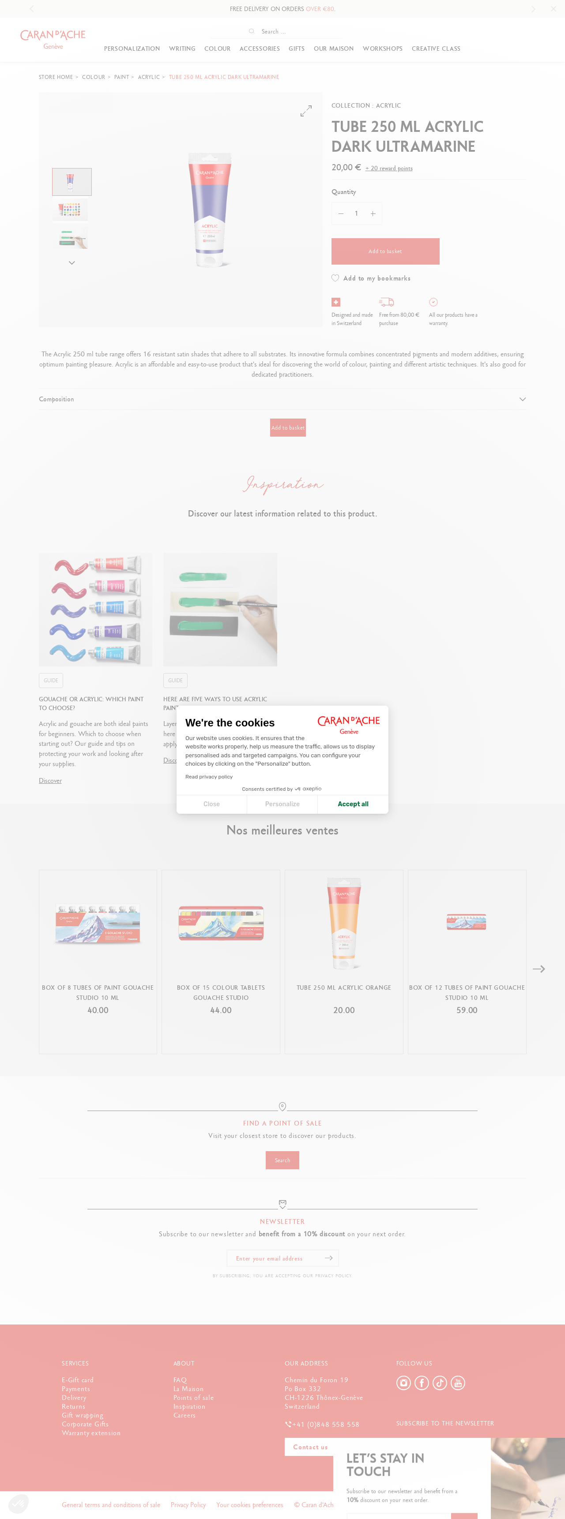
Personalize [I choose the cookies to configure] (282, 804)
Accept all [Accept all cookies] (353, 804)
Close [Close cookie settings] (211, 804)
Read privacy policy (209, 777)
